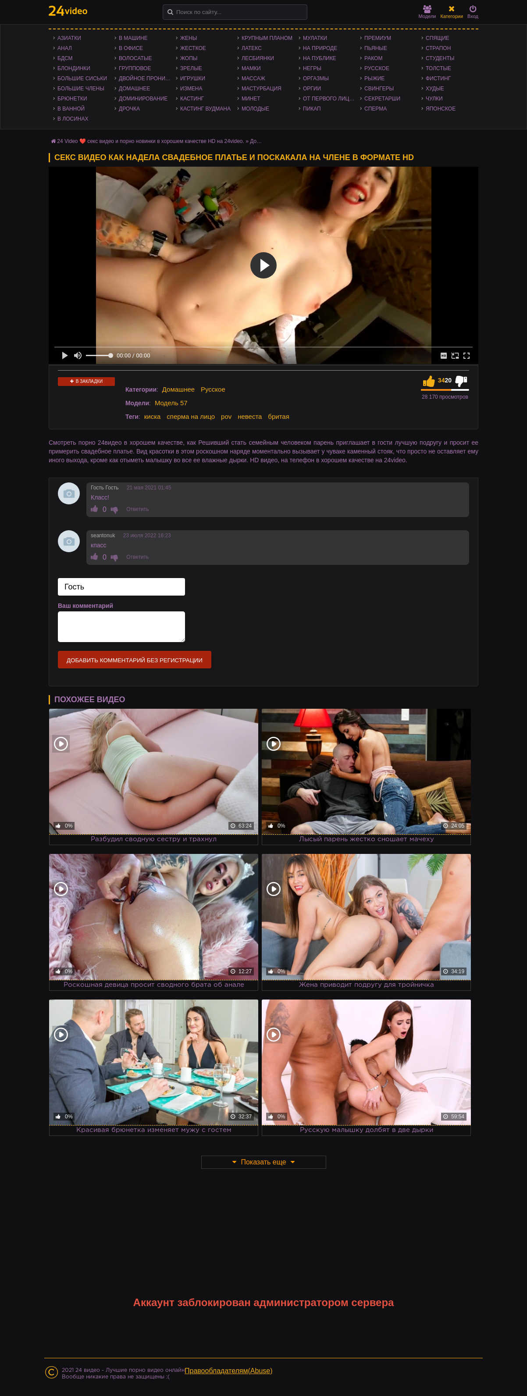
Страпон (438, 48)
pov (226, 416)
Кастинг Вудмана (205, 109)
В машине (133, 38)
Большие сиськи (82, 78)
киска (152, 416)
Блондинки (73, 68)
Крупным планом (267, 38)
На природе (320, 48)
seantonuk (103, 535)
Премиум (377, 38)
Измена (191, 89)
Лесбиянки (258, 58)
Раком (373, 58)
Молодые (255, 109)
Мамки (251, 68)
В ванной (71, 109)
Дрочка (129, 109)
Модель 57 (171, 403)
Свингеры (379, 89)
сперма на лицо (191, 416)
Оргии (312, 89)
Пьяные (375, 48)
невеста (250, 416)
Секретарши (382, 99)
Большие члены (80, 89)
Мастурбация (261, 89)
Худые (435, 89)
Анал (64, 48)
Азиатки (69, 38)
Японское (441, 109)
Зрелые (191, 68)
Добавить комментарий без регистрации (135, 660)
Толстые (438, 68)
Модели (427, 12)
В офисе (131, 48)
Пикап (312, 109)
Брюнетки (72, 99)
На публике (319, 58)
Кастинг (192, 99)
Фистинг (438, 78)
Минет (251, 99)
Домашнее (134, 89)
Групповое (135, 68)
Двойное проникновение (147, 78)
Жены (188, 38)
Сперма (375, 109)
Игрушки (192, 78)
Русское (376, 68)
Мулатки (315, 38)
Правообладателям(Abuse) (229, 1371)
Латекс (252, 48)
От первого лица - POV (331, 99)
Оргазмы (316, 78)
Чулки (434, 99)
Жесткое (193, 48)
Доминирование (143, 99)
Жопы (188, 58)
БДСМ (65, 58)
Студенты (440, 58)
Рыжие (374, 78)
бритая (278, 416)
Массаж (253, 78)
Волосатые (135, 58)
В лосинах (73, 119)
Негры (312, 68)
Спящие (437, 38)
